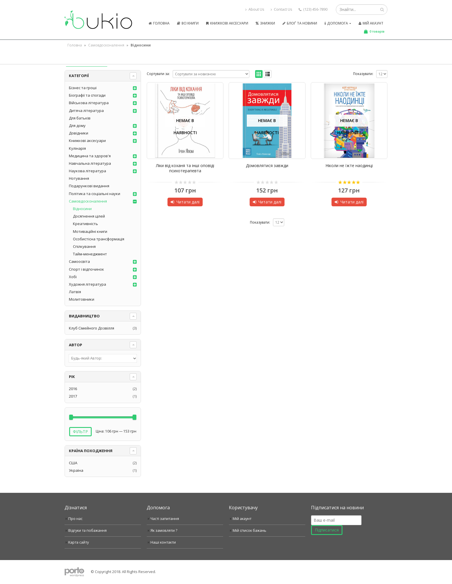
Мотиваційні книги (90, 231)
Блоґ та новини (299, 23)
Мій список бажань (249, 530)
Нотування (79, 178)
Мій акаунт (371, 23)
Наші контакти (163, 542)
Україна (76, 470)
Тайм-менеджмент (90, 254)
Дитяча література (86, 110)
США (73, 462)
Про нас (75, 518)
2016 (73, 388)
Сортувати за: (158, 73)
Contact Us (281, 9)
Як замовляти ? (163, 530)
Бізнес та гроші (83, 87)
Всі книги (188, 23)
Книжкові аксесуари (227, 23)
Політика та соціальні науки (94, 193)
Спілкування (84, 246)
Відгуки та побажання (87, 530)
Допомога (336, 23)
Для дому (77, 125)
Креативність (85, 223)
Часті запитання (164, 518)
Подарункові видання (89, 185)
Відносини (82, 208)
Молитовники (81, 299)
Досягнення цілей (89, 216)
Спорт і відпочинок (86, 269)
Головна (159, 23)
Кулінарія (77, 148)
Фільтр (80, 431)
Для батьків (80, 118)
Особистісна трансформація (98, 239)
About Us (254, 9)
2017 (73, 396)
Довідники (78, 133)
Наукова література (87, 170)
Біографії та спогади (87, 95)
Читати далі (187, 202)
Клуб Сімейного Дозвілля (91, 328)
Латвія (75, 291)
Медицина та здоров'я (90, 155)
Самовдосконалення (106, 45)
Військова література (89, 102)
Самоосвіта (79, 261)
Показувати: (363, 73)
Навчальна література (90, 163)
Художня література (87, 284)
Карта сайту (78, 542)
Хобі (73, 276)
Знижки (265, 23)
